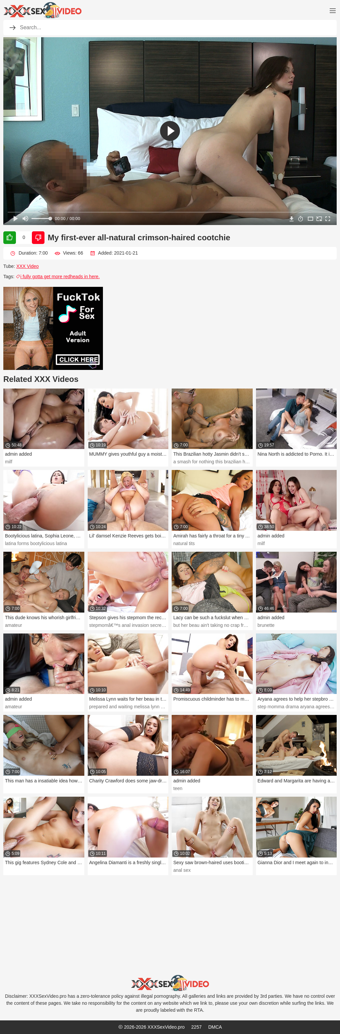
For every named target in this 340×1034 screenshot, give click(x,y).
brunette (266, 625)
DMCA (215, 1027)
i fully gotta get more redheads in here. (58, 276)
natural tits (184, 543)
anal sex (182, 870)
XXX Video (27, 266)
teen (177, 788)
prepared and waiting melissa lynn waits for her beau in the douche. (158, 706)
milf (8, 461)
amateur (13, 625)
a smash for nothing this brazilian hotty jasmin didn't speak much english (247, 461)
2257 (196, 1027)
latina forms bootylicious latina (36, 543)
